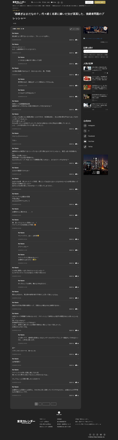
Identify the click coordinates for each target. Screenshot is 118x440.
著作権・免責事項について (64, 424)
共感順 (14, 28)
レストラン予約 (36, 2)
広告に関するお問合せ (45, 424)
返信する (71, 39)
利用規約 (59, 419)
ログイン (89, 2)
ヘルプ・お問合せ (44, 421)
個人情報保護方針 (61, 421)
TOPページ (42, 419)
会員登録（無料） (100, 2)
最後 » (53, 404)
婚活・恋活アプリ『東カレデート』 (84, 421)
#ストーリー (92, 54)
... (78, 33)
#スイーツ (91, 56)
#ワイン (86, 54)
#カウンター (100, 54)
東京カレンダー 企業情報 (46, 426)
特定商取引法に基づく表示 (64, 426)
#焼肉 (85, 56)
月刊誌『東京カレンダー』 (82, 419)
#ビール (102, 56)
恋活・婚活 (46, 2)
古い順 (22, 28)
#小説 (106, 54)
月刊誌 (53, 2)
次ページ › (46, 404)
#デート (97, 56)
